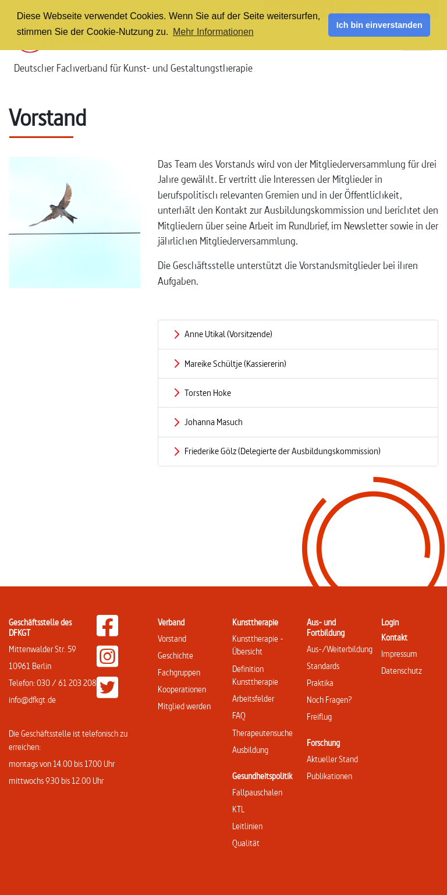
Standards (323, 666)
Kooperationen (182, 689)
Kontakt (394, 637)
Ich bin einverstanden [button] (379, 25)
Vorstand (172, 638)
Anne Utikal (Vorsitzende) (228, 333)
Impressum (399, 654)
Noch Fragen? (329, 700)
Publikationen (329, 776)
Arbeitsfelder (253, 698)
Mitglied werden (184, 706)
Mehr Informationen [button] (213, 32)
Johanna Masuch (214, 421)
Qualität (246, 843)
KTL (238, 809)
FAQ (239, 715)
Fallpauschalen (257, 792)
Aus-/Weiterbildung (339, 649)
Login (390, 622)
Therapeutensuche (262, 733)
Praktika (320, 683)
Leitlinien (247, 826)
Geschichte (175, 655)
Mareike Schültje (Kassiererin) (235, 363)
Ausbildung (250, 750)
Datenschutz (401, 670)
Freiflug (319, 716)
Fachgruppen (179, 672)
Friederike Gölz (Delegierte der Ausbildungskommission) (283, 451)
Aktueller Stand (332, 759)
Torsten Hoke (208, 392)
